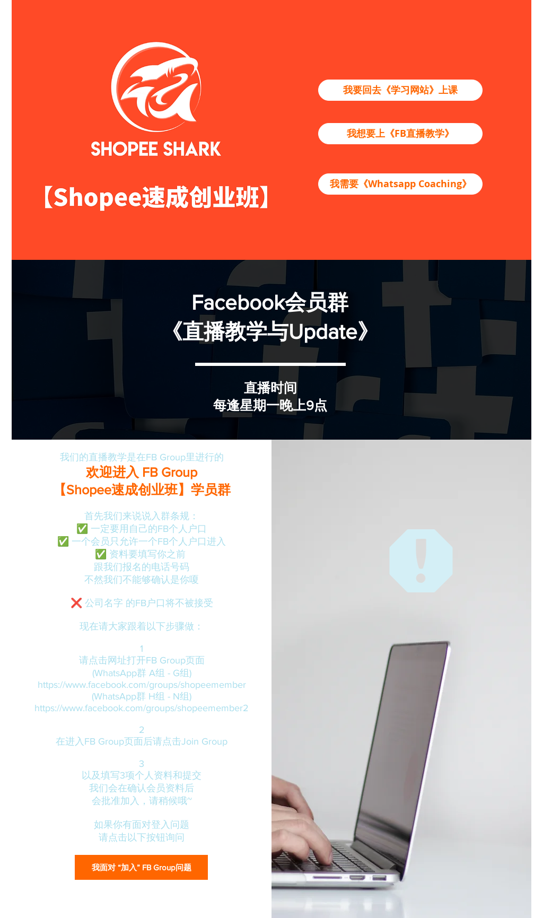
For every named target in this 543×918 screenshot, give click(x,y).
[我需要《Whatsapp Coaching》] (400, 184)
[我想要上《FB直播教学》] (400, 133)
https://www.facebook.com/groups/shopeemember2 (141, 708)
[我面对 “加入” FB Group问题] (141, 867)
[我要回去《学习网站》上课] (400, 90)
